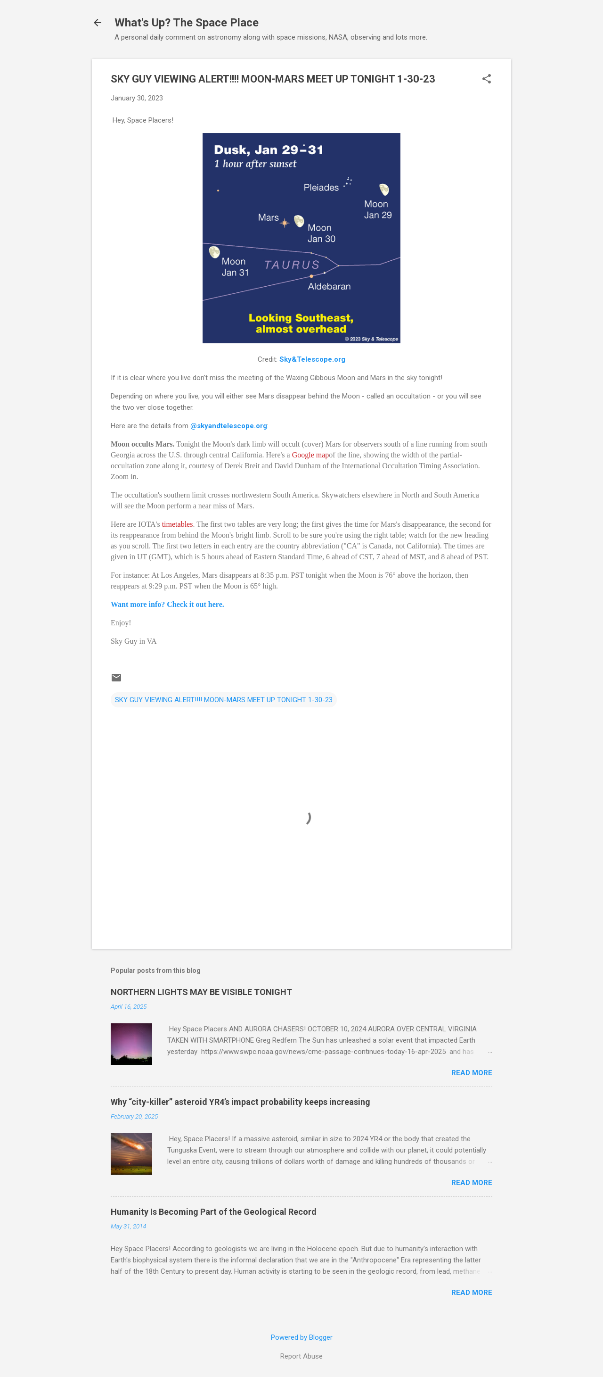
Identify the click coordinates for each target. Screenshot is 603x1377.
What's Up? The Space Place (186, 22)
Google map (310, 455)
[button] (486, 79)
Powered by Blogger (302, 1337)
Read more (471, 1073)
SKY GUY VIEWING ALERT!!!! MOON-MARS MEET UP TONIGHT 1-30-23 (224, 700)
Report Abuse (301, 1356)
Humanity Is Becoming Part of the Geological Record (214, 1212)
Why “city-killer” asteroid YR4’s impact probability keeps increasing (240, 1102)
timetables (177, 524)
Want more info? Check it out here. (167, 604)
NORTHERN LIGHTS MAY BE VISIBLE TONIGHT (201, 992)
